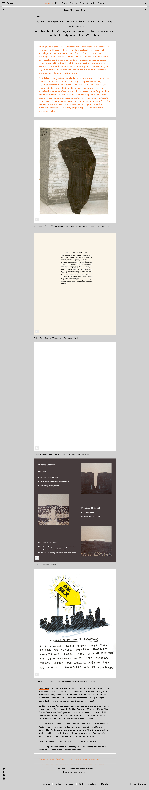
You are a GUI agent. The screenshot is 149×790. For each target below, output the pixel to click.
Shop (82, 3)
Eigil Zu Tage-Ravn (47, 746)
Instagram (45, 784)
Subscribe (91, 3)
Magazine (49, 3)
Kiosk (58, 3)
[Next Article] (145, 10)
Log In (66, 772)
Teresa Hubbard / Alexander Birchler (55, 724)
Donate (101, 3)
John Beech (44, 688)
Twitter (57, 784)
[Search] (145, 3)
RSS (81, 784)
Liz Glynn (43, 706)
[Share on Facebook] (3, 772)
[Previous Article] (4, 10)
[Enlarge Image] (37, 219)
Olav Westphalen (46, 741)
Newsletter (92, 784)
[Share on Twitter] (3, 768)
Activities (74, 3)
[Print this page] (3, 778)
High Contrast (140, 784)
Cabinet (10, 3)
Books (65, 3)
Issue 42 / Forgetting (74, 10)
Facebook (70, 784)
